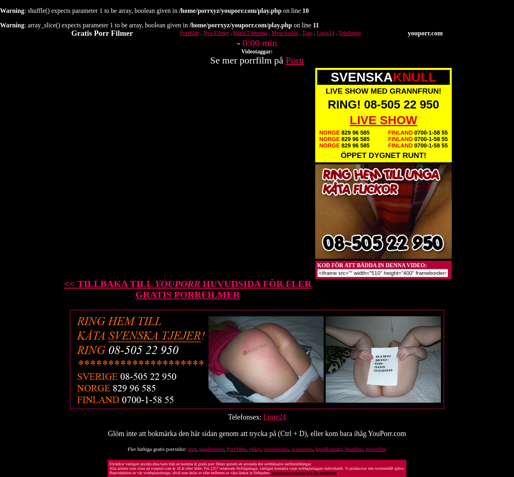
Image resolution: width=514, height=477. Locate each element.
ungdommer (211, 449)
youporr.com (425, 33)
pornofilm (375, 449)
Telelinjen (350, 33)
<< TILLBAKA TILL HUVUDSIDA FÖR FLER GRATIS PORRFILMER (188, 289)
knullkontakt (329, 449)
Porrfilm (189, 33)
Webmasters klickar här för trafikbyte (304, 473)
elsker (255, 449)
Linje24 (326, 33)
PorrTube (236, 449)
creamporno (276, 449)
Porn (295, 60)
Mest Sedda (284, 33)
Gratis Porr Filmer (102, 33)
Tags (307, 33)
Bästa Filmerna (250, 33)
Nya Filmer (216, 33)
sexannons (302, 449)
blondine (354, 449)
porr (192, 449)
